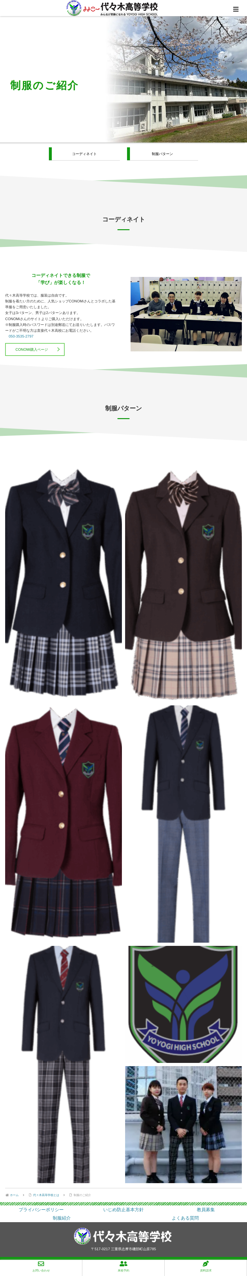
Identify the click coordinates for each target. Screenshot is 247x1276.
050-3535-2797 (21, 336)
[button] (63, 583)
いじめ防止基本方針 (123, 1209)
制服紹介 (62, 1218)
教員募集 (206, 1209)
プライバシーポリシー (41, 1209)
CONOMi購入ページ (31, 349)
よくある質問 (185, 1218)
